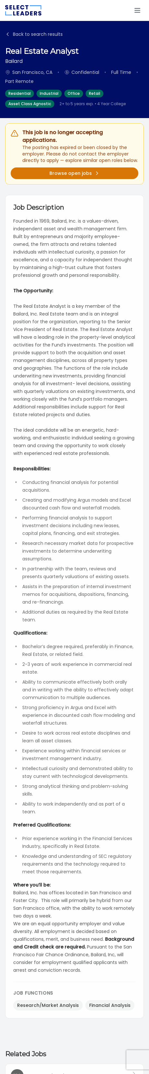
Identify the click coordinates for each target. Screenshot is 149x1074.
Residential (19, 93)
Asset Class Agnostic (29, 103)
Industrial (49, 93)
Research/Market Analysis (48, 1005)
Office (74, 93)
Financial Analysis (110, 1005)
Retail (94, 93)
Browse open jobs (74, 173)
